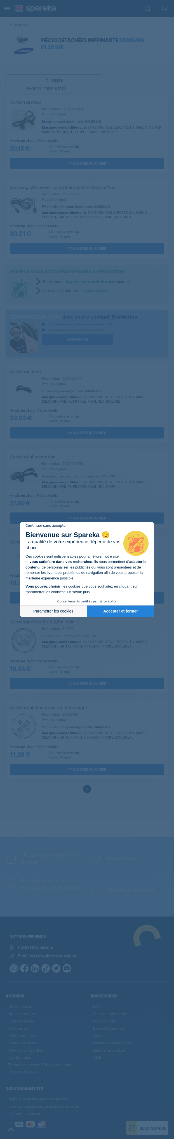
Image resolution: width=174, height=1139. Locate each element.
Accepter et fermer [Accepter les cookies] (120, 611)
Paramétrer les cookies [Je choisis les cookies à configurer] (53, 611)
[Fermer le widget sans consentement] (46, 525)
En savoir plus (78, 592)
